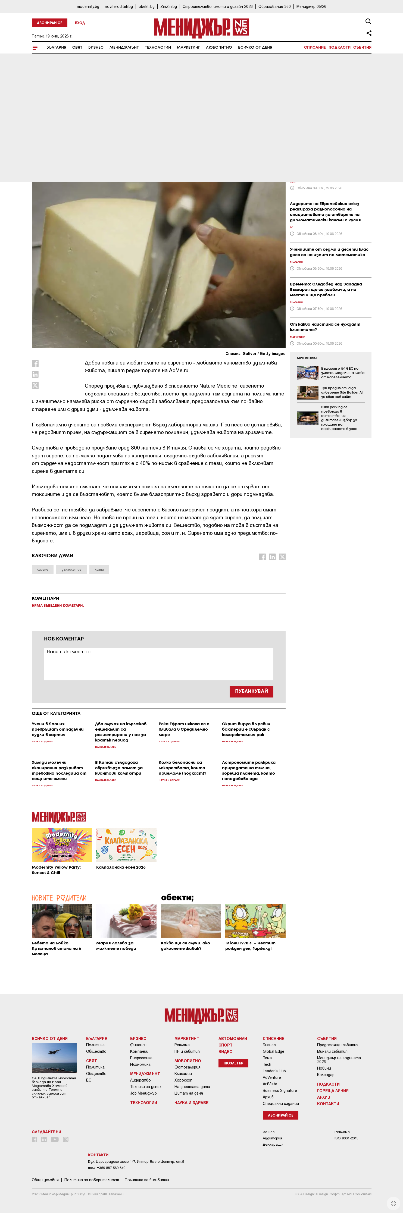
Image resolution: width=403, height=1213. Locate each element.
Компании (139, 1051)
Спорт (225, 1045)
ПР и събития (187, 1051)
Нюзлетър (233, 1063)
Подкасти (340, 47)
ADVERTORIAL (307, 358)
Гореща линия (333, 1090)
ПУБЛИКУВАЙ (251, 691)
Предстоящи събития (337, 1045)
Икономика (140, 1064)
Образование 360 (274, 6)
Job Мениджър (143, 1093)
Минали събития (332, 1051)
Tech (267, 1064)
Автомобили (232, 1038)
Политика (95, 1045)
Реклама (182, 1045)
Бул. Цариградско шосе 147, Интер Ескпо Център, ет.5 (136, 1161)
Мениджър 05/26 (311, 6)
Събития (362, 47)
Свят (77, 47)
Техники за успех (145, 1087)
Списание (315, 47)
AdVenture (272, 1077)
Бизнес (96, 47)
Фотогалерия (187, 1067)
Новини (324, 1068)
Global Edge (273, 1051)
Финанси (138, 1045)
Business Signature (280, 1090)
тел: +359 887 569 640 (106, 1168)
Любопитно (219, 47)
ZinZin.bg (168, 6)
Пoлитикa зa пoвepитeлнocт (91, 1180)
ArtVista (270, 1084)
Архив (268, 1097)
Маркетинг (188, 47)
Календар (326, 1075)
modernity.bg (88, 6)
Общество (96, 1051)
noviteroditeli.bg (119, 6)
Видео (225, 1051)
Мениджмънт (124, 47)
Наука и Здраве (52, 136)
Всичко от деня (255, 47)
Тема (267, 1058)
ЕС (88, 1080)
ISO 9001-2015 (346, 1138)
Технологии (158, 47)
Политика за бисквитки (147, 1180)
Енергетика (141, 1058)
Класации (183, 1074)
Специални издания (281, 1103)
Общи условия (45, 1180)
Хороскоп (183, 1080)
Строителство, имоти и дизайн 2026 (218, 6)
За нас (268, 1132)
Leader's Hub (274, 1071)
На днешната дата (192, 1087)
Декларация (273, 1144)
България (56, 47)
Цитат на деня (188, 1093)
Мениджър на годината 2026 (339, 1060)
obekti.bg (147, 6)
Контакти (328, 1103)
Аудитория (272, 1138)
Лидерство (140, 1080)
